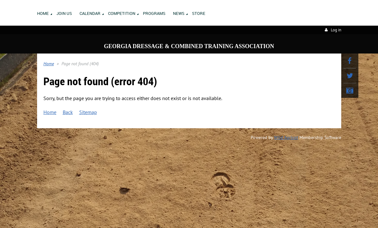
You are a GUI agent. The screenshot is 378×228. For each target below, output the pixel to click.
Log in (336, 30)
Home (48, 63)
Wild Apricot (286, 137)
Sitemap (88, 112)
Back (68, 112)
